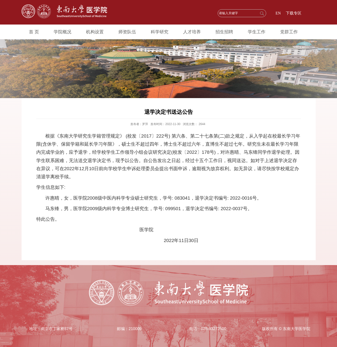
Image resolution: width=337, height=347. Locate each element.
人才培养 (192, 31)
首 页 (34, 31)
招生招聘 (224, 31)
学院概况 (62, 31)
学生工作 (256, 31)
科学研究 (159, 31)
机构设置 (95, 31)
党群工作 (289, 31)
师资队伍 (127, 31)
